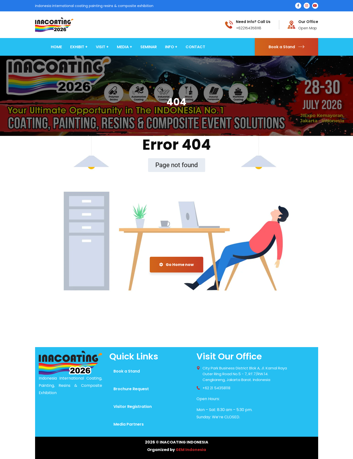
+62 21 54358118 (216, 387)
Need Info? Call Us (253, 21)
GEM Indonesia (191, 449)
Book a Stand (286, 47)
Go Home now (176, 264)
